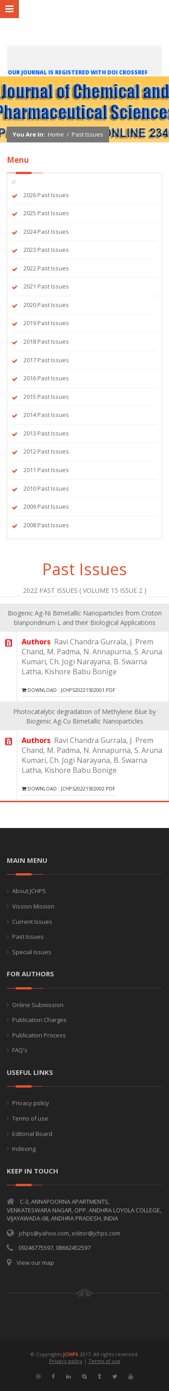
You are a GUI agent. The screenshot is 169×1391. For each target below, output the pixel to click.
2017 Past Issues (46, 360)
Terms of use (30, 1118)
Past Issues (87, 135)
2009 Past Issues (46, 506)
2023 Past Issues (46, 250)
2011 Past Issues (46, 470)
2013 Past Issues (46, 433)
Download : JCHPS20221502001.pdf (68, 689)
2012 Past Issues (46, 451)
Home (56, 135)
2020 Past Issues (46, 305)
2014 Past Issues (46, 415)
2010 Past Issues (46, 488)
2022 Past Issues (46, 268)
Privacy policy (30, 1103)
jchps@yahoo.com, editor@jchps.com (69, 1233)
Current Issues (32, 922)
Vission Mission (33, 906)
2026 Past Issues (46, 195)
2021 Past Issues (46, 286)
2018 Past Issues (46, 341)
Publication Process (39, 1035)
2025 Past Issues (46, 213)
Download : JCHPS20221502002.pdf (68, 788)
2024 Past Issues (46, 231)
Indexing (24, 1149)
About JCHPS (29, 891)
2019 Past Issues (46, 323)
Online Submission (38, 1005)
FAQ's (19, 1050)
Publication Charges (39, 1020)
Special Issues (31, 952)
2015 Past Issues (46, 397)
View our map (35, 1263)
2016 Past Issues (46, 378)
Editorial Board (32, 1134)
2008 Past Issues (46, 525)
